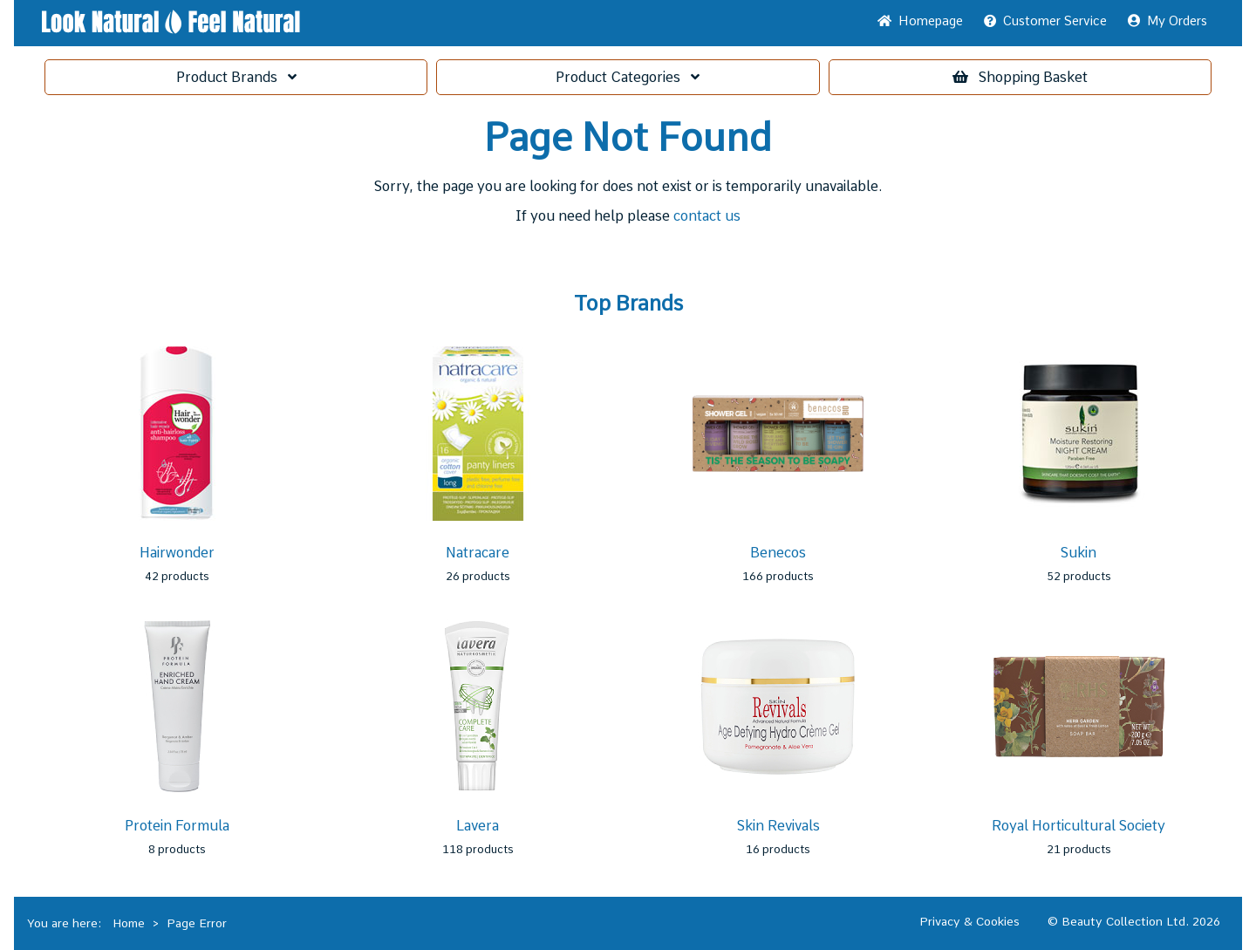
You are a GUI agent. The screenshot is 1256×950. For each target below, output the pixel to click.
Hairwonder (177, 552)
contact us (707, 216)
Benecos (778, 552)
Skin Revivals (778, 825)
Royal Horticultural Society (1078, 825)
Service (1045, 21)
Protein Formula (177, 825)
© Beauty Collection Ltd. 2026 (1134, 921)
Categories (628, 77)
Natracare (477, 552)
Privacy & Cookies (969, 921)
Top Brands (628, 303)
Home (920, 21)
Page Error (197, 923)
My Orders (1167, 21)
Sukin (1078, 552)
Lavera (477, 825)
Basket (1020, 77)
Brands (236, 77)
